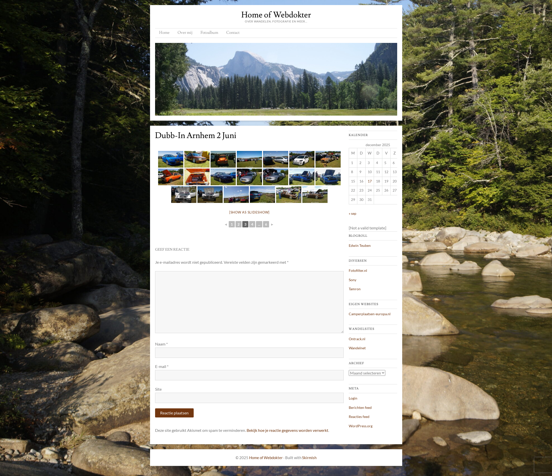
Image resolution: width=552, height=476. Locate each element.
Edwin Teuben (360, 245)
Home (164, 32)
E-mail (161, 366)
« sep (352, 213)
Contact (233, 32)
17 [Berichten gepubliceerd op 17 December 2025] (370, 181)
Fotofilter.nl (358, 270)
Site (158, 389)
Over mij (185, 32)
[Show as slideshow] (249, 212)
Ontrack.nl (357, 339)
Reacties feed (359, 416)
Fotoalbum (209, 32)
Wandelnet (357, 348)
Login (353, 398)
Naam (161, 343)
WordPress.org (360, 426)
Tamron (355, 289)
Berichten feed (360, 407)
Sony (352, 280)
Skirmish (309, 457)
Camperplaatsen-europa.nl (370, 314)
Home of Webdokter (276, 15)
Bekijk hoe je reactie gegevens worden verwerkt (287, 430)
